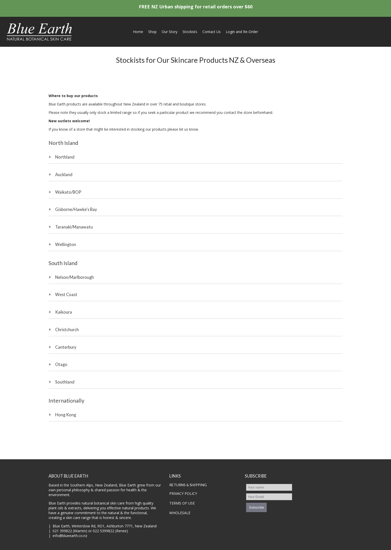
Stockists (190, 31)
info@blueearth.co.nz (70, 535)
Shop (152, 31)
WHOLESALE (179, 512)
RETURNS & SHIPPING (188, 485)
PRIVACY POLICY (183, 493)
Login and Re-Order (242, 31)
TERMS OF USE (182, 503)
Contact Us (211, 31)
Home (138, 31)
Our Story (169, 31)
